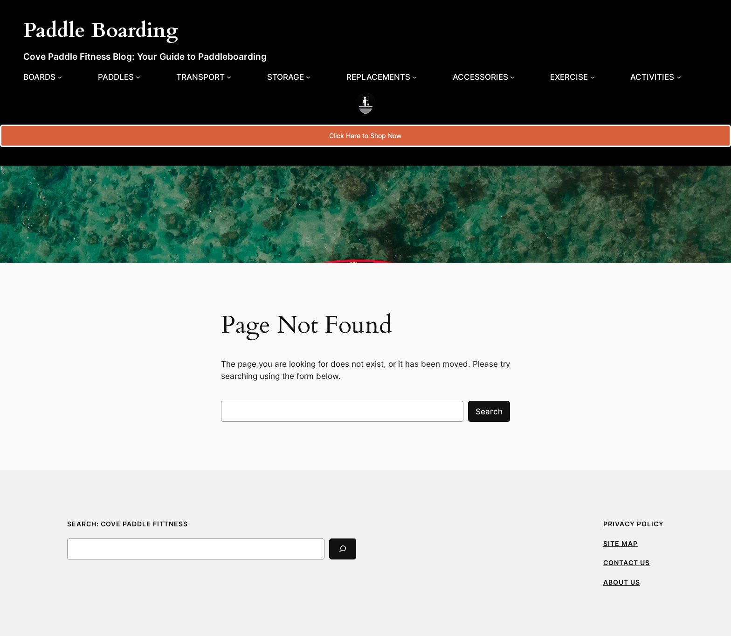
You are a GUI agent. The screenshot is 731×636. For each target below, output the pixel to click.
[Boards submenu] (42, 77)
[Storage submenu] (288, 77)
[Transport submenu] (203, 77)
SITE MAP (620, 543)
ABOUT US (621, 582)
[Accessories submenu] (484, 77)
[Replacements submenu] (381, 77)
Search (489, 411)
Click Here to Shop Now (365, 136)
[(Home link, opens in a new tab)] (366, 104)
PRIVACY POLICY (633, 524)
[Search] (342, 548)
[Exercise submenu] (572, 77)
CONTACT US (626, 562)
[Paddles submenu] (119, 77)
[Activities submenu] (655, 77)
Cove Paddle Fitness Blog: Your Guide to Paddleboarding (145, 56)
